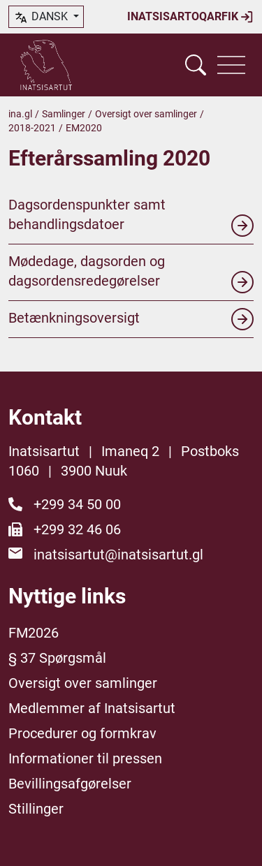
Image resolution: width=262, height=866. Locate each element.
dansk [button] (42, 17)
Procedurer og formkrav (82, 733)
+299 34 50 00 (77, 504)
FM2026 (33, 632)
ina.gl (20, 113)
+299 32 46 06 (77, 529)
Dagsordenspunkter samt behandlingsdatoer (131, 216)
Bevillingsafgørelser (69, 783)
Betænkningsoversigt (131, 319)
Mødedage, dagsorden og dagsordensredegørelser (131, 273)
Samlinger (63, 113)
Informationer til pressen (85, 758)
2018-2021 (32, 127)
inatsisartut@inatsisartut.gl (118, 554)
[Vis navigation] (231, 65)
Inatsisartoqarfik (190, 17)
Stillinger (36, 808)
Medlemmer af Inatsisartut (91, 708)
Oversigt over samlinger (146, 113)
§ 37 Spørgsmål (57, 658)
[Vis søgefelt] (195, 64)
